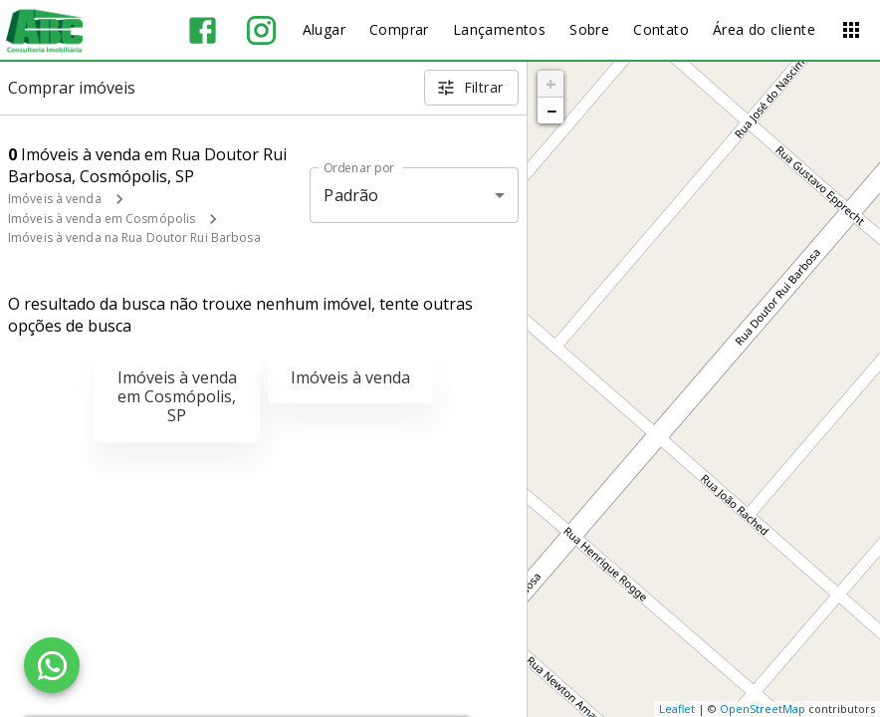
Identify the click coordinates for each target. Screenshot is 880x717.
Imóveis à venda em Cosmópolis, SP (177, 396)
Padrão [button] (351, 195)
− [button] (551, 110)
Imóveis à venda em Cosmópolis (101, 218)
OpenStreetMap (762, 708)
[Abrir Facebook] (202, 30)
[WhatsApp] (52, 665)
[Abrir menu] (851, 30)
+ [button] (551, 84)
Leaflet (677, 708)
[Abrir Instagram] (261, 30)
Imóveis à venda (55, 198)
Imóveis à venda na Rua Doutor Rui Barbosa (134, 237)
